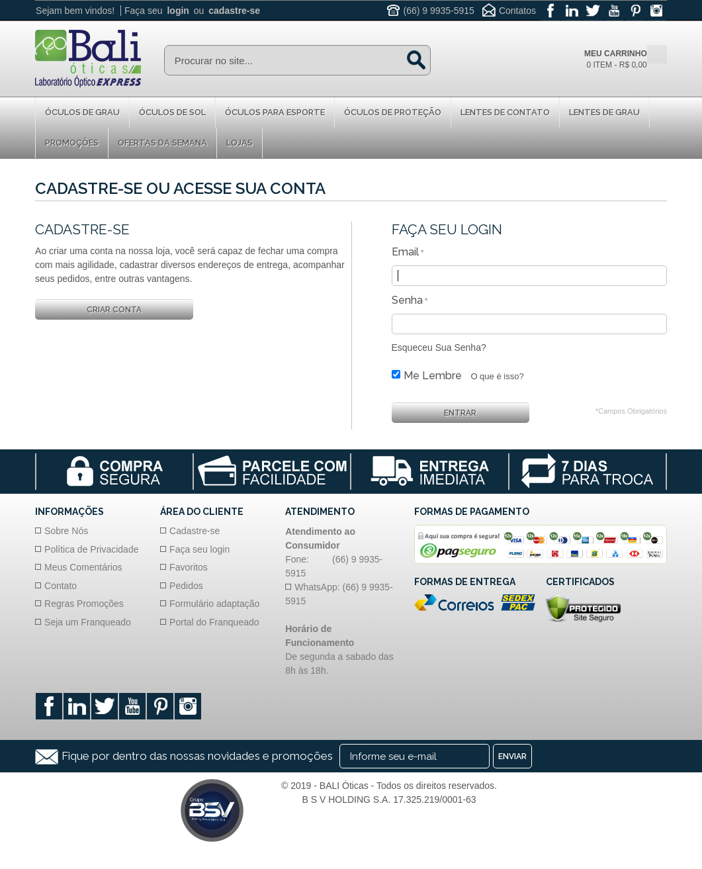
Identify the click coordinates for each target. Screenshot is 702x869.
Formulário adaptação (214, 603)
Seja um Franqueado (87, 622)
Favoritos (188, 567)
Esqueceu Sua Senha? (439, 347)
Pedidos (186, 585)
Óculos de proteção (392, 112)
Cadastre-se (194, 531)
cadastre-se (234, 10)
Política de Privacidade (91, 549)
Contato (60, 585)
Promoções (72, 143)
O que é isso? (496, 376)
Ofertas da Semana (162, 143)
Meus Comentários (83, 567)
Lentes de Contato (505, 112)
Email (405, 252)
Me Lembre (433, 375)
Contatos (517, 10)
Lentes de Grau (604, 112)
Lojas (239, 143)
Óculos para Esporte (275, 112)
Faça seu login (199, 549)
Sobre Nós (66, 531)
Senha (407, 300)
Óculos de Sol (172, 112)
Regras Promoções (84, 603)
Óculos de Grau (82, 112)
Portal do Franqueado (214, 622)
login (178, 10)
